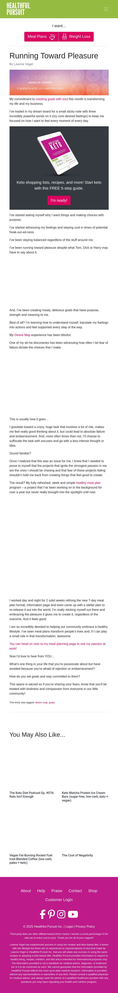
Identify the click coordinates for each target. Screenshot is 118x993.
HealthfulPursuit (18, 9)
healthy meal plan (88, 482)
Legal (69, 926)
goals (52, 702)
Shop (92, 891)
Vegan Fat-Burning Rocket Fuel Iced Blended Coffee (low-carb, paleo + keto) (31, 859)
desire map (41, 702)
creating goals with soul (52, 99)
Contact (75, 891)
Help (41, 891)
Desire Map (22, 335)
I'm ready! (59, 200)
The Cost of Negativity (77, 855)
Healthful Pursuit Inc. (48, 926)
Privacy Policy (85, 926)
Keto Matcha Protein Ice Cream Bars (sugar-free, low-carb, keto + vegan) (85, 796)
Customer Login (59, 900)
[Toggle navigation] (106, 9)
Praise (56, 891)
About (26, 891)
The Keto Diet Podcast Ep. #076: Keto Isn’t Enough (32, 794)
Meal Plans (41, 37)
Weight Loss (76, 37)
